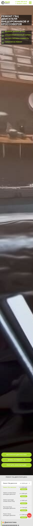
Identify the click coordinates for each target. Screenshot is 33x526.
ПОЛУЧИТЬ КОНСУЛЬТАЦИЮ (16, 465)
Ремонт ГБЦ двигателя (9, 487)
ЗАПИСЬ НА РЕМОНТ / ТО (16, 460)
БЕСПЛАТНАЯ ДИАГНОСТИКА (16, 454)
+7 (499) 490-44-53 (21, 1)
